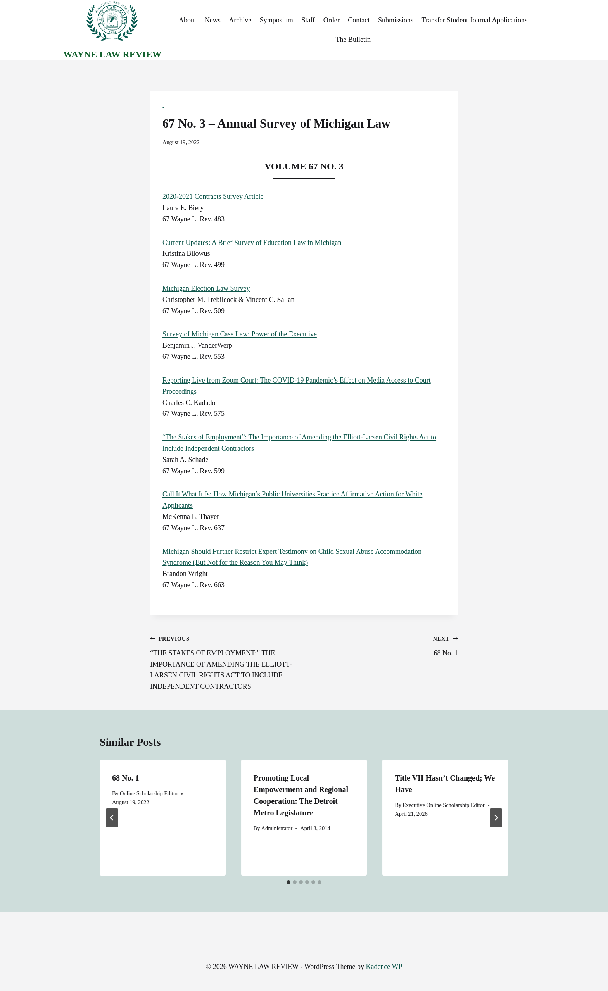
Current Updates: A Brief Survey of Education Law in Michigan (251, 242)
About (187, 20)
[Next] (496, 817)
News (213, 20)
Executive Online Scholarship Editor (443, 805)
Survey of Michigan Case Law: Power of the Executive (239, 334)
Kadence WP (384, 966)
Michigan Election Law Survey (206, 288)
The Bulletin (352, 39)
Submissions (395, 20)
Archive (240, 20)
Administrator (277, 828)
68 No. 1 (384, 645)
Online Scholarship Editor (149, 793)
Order (331, 20)
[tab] (288, 882)
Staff (308, 20)
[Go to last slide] (112, 817)
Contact (359, 20)
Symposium (276, 20)
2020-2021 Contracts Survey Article (212, 196)
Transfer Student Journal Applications (475, 20)
